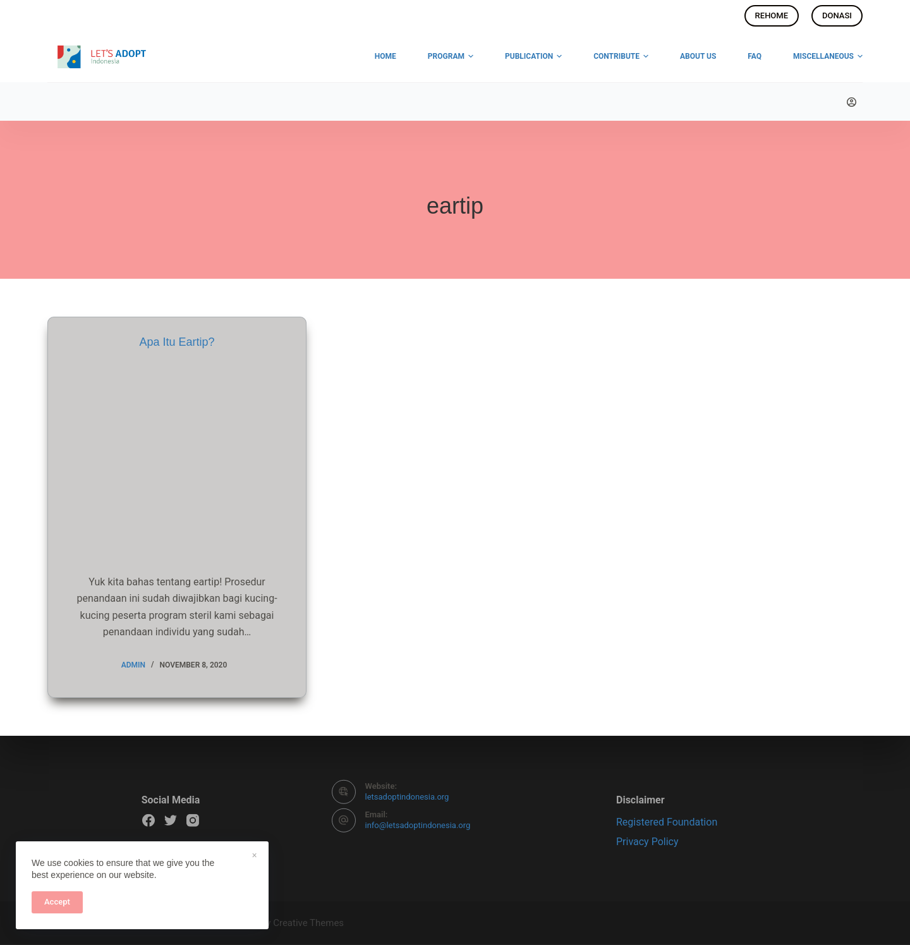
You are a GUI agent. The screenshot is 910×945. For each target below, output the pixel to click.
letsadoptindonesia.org (407, 797)
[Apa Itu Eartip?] (177, 458)
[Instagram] (192, 820)
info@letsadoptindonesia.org (418, 825)
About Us (698, 56)
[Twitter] (170, 820)
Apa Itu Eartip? (176, 342)
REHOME (771, 15)
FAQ (754, 56)
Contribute (620, 57)
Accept (57, 901)
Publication (533, 57)
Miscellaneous (828, 57)
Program (450, 57)
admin (133, 665)
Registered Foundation (666, 822)
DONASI (837, 15)
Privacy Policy (647, 842)
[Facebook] (148, 820)
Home (385, 56)
